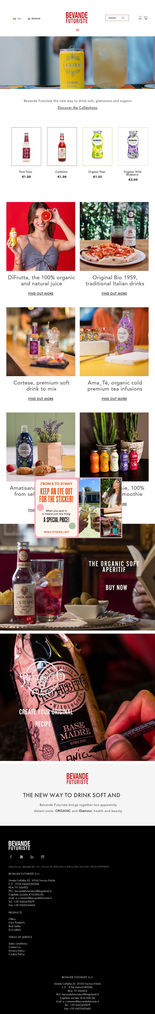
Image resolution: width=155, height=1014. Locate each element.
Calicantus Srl (28, 866)
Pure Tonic (25, 172)
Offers (12, 919)
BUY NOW (116, 586)
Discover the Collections (77, 107)
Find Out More (40, 294)
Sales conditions (18, 943)
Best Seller (15, 926)
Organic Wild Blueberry (132, 173)
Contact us (15, 947)
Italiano (20, 19)
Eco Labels (15, 929)
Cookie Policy (17, 954)
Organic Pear (96, 172)
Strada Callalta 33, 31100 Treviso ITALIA (32, 880)
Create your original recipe (46, 717)
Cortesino (61, 172)
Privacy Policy (17, 950)
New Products (17, 922)
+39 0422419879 (24, 901)
